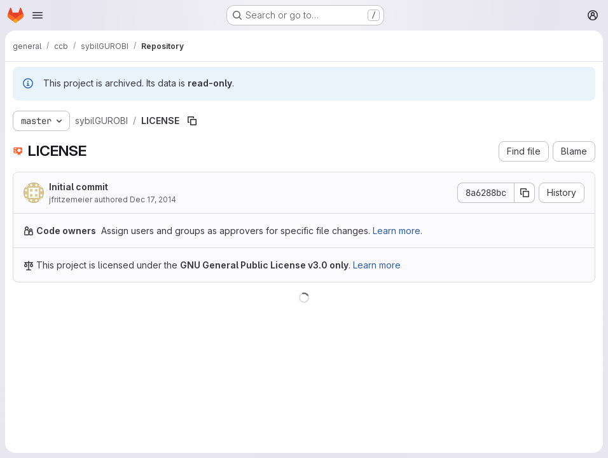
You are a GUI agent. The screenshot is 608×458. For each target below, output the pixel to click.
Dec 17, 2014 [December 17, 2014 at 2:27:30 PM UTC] (153, 199)
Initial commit (78, 186)
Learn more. (397, 230)
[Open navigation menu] (37, 15)
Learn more (377, 265)
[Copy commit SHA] (525, 193)
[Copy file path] (192, 121)
